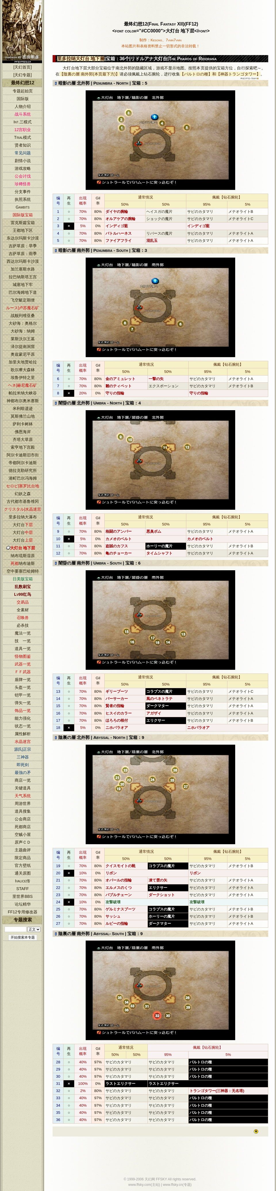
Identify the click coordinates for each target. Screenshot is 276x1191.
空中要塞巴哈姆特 (23, 571)
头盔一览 (23, 687)
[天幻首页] (23, 67)
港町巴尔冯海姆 (23, 478)
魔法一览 (23, 633)
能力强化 (23, 718)
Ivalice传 (22, 881)
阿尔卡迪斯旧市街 (23, 455)
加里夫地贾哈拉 (23, 362)
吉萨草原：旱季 (23, 246)
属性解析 (23, 733)
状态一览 (23, 726)
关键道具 (23, 788)
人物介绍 (23, 106)
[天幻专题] (23, 75)
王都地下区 (23, 230)
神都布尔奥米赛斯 (23, 400)
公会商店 (23, 819)
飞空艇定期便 (23, 300)
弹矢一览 (23, 702)
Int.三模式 (23, 122)
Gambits (22, 207)
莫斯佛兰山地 (23, 416)
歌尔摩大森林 (23, 369)
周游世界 (23, 803)
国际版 (23, 98)
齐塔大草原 (23, 439)
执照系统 (23, 199)
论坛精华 (23, 904)
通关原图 (23, 873)
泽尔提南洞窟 (23, 346)
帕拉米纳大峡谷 (23, 393)
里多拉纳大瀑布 (23, 517)
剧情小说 (23, 160)
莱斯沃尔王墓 (23, 338)
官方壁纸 (23, 865)
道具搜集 (23, 811)
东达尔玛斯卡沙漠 (23, 238)
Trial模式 (22, 137)
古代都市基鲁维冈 (23, 501)
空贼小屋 (23, 834)
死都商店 (23, 826)
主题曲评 (23, 850)
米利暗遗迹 (23, 408)
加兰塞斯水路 (23, 269)
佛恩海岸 (23, 431)
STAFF (22, 888)
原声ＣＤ (23, 842)
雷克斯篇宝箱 (23, 222)
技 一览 (23, 641)
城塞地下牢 (23, 284)
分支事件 (23, 191)
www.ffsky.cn (172, 1185)
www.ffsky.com (139, 1185)
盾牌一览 (23, 679)
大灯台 (23, 524)
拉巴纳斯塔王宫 (23, 277)
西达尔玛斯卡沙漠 (23, 261)
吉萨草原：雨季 (23, 253)
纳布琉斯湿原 (23, 555)
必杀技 (23, 625)
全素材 (23, 610)
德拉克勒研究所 (23, 470)
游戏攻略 (23, 168)
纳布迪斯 (23, 563)
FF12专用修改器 (22, 912)
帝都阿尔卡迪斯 (23, 462)
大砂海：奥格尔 (23, 323)
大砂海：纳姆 (23, 331)
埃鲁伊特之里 (23, 377)
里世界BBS (22, 896)
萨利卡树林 (23, 424)
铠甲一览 (23, 695)
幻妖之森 (23, 493)
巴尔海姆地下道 (23, 292)
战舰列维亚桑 (23, 315)
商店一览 (23, 780)
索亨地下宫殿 (23, 447)
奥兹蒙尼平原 (23, 354)
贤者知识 (23, 145)
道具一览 (23, 648)
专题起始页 (23, 91)
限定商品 (23, 857)
